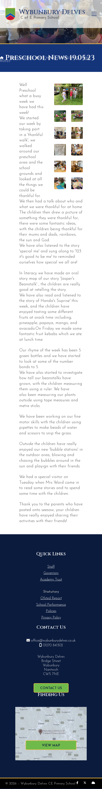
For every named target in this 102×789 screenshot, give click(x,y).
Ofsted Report (51, 598)
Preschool (45, 58)
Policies (51, 611)
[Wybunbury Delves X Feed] (84, 783)
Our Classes (20, 58)
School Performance (51, 605)
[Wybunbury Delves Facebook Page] (77, 783)
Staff (51, 567)
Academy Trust (51, 579)
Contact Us (51, 688)
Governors (51, 573)
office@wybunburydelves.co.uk (53, 640)
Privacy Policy (51, 617)
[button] (94, 14)
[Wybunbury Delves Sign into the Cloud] (93, 783)
